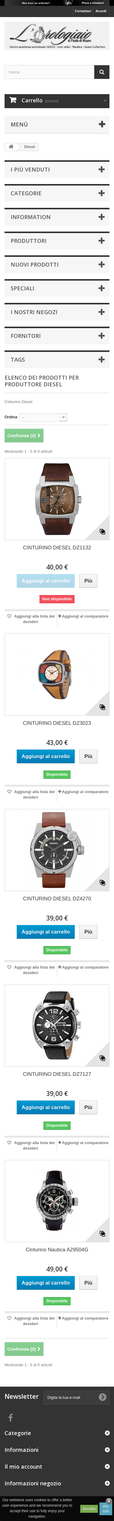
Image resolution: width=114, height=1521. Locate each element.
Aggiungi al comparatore (85, 616)
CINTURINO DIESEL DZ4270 (57, 899)
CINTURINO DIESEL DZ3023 (57, 723)
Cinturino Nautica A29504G (57, 1250)
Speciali (22, 288)
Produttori (29, 240)
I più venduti (30, 169)
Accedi (100, 11)
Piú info (105, 1508)
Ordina (11, 417)
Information (31, 217)
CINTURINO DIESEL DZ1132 (57, 548)
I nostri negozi (34, 312)
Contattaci (83, 11)
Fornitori (26, 335)
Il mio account (23, 1466)
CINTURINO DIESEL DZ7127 (57, 1074)
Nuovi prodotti (35, 264)
